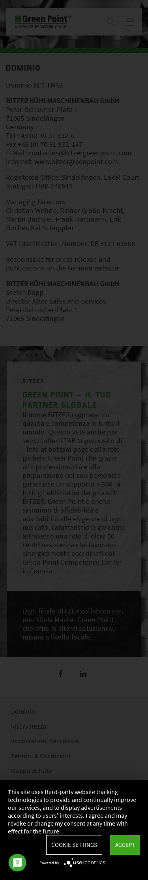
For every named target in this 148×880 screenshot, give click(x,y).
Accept (125, 844)
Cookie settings (74, 844)
